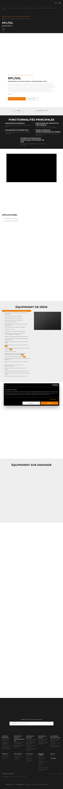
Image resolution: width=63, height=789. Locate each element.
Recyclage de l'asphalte (11, 221)
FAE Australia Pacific (43, 767)
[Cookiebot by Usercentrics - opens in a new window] (52, 385)
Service (52, 753)
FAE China (40, 770)
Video (27, 762)
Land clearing (5, 755)
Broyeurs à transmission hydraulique (29, 8)
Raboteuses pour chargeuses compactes (48, 8)
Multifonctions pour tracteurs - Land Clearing (55, 740)
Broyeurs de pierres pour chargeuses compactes (43, 743)
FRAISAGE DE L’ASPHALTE (11, 218)
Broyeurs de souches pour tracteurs (31, 740)
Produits (10, 8)
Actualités (29, 753)
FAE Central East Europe (42, 762)
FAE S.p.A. (40, 759)
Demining (4, 758)
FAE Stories (29, 758)
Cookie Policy (35, 784)
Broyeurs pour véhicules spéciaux (6, 748)
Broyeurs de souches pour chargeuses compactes (31, 743)
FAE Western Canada (43, 769)
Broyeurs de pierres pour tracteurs (43, 740)
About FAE (40, 756)
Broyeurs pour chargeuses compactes (5, 743)
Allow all (49, 403)
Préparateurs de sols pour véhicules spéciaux (19, 746)
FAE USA (40, 765)
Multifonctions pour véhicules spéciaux (55, 746)
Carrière (53, 758)
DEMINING (16, 758)
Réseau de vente (42, 758)
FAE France (4, 8)
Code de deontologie (43, 784)
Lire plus (10, 94)
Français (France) (8, 773)
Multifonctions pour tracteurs (55, 744)
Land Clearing (17, 755)
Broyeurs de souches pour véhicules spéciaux (31, 749)
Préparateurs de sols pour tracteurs (19, 743)
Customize (31, 403)
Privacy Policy (28, 784)
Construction (16, 8)
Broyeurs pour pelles (7, 745)
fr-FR (56, 3)
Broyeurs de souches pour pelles (31, 746)
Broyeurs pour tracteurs (5, 740)
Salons (27, 757)
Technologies (29, 760)
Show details (53, 399)
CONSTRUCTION (17, 757)
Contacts (52, 755)
